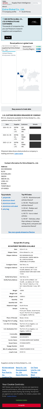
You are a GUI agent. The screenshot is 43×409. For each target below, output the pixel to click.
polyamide (7, 197)
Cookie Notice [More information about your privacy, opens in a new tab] (12, 396)
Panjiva (7, 3)
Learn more (18, 153)
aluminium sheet (9, 203)
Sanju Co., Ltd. (21, 368)
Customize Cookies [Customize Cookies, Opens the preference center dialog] (21, 400)
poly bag (6, 209)
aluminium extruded (10, 206)
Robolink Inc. (35, 377)
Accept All (21, 405)
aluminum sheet (9, 200)
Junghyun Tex (7, 377)
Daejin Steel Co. (22, 375)
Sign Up (8, 37)
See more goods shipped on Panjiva (21, 232)
